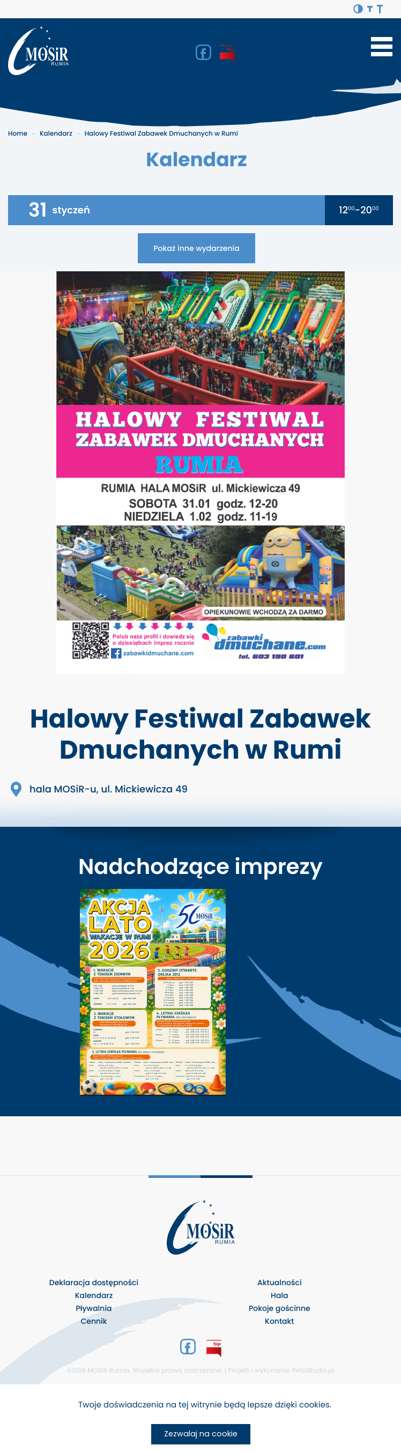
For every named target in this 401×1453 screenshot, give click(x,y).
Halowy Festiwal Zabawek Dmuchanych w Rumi (161, 133)
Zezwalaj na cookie (200, 1433)
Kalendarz (56, 133)
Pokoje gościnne (279, 1308)
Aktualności (279, 1282)
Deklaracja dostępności (93, 1282)
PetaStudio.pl (313, 1370)
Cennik (93, 1321)
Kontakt (279, 1321)
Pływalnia (94, 1308)
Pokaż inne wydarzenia (196, 248)
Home (17, 133)
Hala (279, 1295)
